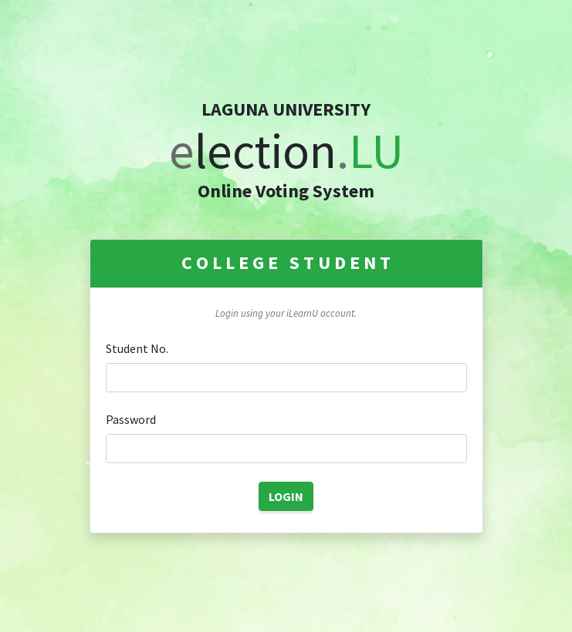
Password (131, 419)
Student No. (137, 348)
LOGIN (286, 496)
